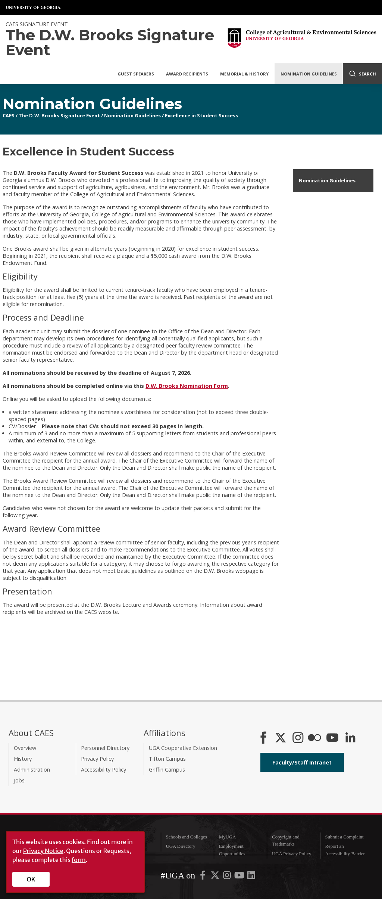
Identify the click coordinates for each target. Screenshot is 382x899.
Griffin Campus (167, 769)
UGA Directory (180, 846)
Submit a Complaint (344, 837)
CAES (9, 115)
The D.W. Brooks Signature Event (59, 115)
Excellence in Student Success (201, 115)
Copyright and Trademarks (286, 840)
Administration (32, 769)
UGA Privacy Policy (291, 853)
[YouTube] (332, 738)
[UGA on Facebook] (203, 877)
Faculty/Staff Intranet (302, 762)
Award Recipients (187, 74)
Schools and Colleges (186, 837)
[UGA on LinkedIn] (251, 877)
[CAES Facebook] (263, 738)
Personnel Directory (105, 747)
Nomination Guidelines (309, 74)
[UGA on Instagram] (228, 877)
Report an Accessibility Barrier (344, 850)
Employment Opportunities (232, 850)
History (23, 758)
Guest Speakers (136, 74)
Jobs (19, 780)
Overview (25, 747)
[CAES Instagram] (298, 738)
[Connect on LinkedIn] (350, 738)
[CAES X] (281, 738)
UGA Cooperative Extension (183, 747)
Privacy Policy (97, 758)
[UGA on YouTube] (240, 877)
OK (31, 879)
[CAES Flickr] (314, 738)
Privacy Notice (43, 851)
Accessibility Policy (103, 769)
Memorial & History (244, 74)
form (79, 860)
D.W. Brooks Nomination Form (186, 385)
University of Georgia (33, 7)
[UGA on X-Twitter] (216, 877)
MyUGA (227, 837)
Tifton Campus (167, 758)
